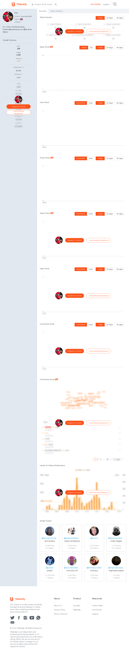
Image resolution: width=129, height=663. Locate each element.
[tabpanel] (83, 299)
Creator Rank (97, 606)
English (106, 4)
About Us (57, 606)
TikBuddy (77, 610)
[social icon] (12, 618)
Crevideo (76, 606)
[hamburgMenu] (114, 4)
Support (95, 614)
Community (97, 610)
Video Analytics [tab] (56, 11)
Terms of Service (60, 614)
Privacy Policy (59, 610)
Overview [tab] (43, 11)
